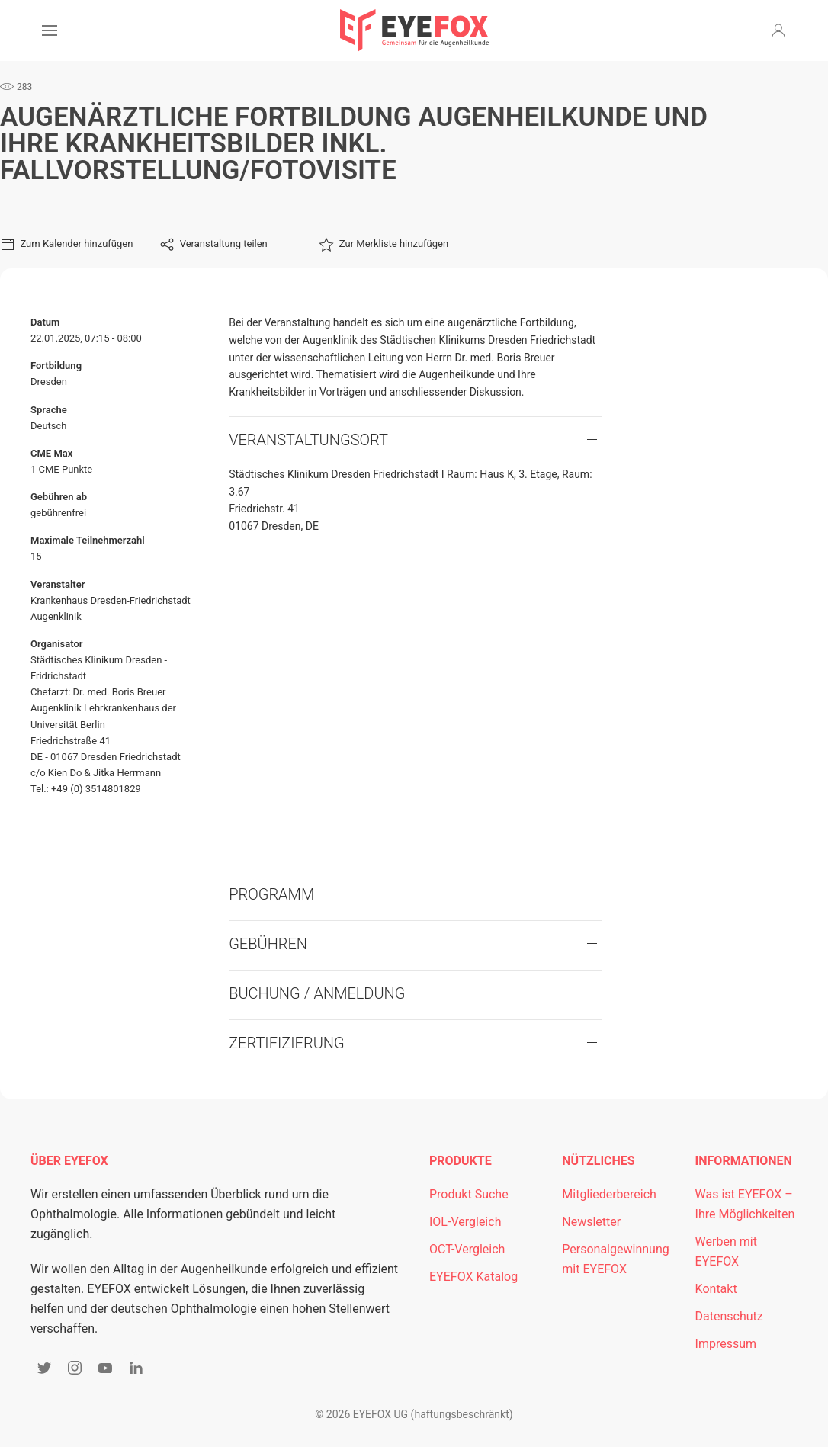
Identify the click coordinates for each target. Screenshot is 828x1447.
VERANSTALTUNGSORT (308, 440)
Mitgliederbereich (609, 1194)
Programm (271, 894)
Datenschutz (729, 1316)
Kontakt (716, 1289)
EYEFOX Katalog (473, 1276)
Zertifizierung (287, 1043)
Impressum (726, 1343)
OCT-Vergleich (467, 1249)
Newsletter (591, 1221)
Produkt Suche (469, 1194)
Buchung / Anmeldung (317, 993)
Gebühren (268, 944)
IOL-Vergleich (465, 1221)
